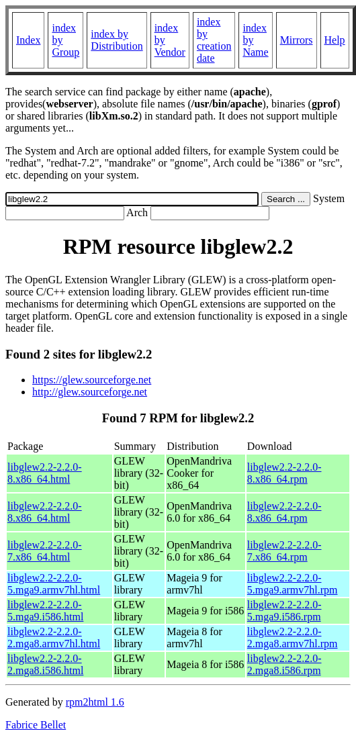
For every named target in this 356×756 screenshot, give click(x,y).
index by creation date (214, 40)
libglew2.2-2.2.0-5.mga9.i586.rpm (284, 610)
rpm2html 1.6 (95, 702)
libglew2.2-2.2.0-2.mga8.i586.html (45, 664)
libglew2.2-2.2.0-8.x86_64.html (44, 473)
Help (334, 40)
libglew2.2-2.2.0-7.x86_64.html (44, 551)
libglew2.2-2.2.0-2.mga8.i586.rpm (284, 664)
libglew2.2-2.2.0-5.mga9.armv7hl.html (53, 584)
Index (28, 40)
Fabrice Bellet (35, 724)
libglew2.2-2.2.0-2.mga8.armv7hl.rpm (292, 637)
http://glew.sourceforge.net (89, 391)
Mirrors (296, 40)
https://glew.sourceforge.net (91, 379)
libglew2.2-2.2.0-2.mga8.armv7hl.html (53, 637)
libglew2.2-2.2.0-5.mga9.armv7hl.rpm (292, 584)
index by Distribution (116, 40)
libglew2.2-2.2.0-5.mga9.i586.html (45, 610)
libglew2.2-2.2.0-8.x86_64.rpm (284, 473)
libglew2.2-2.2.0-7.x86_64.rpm (284, 551)
